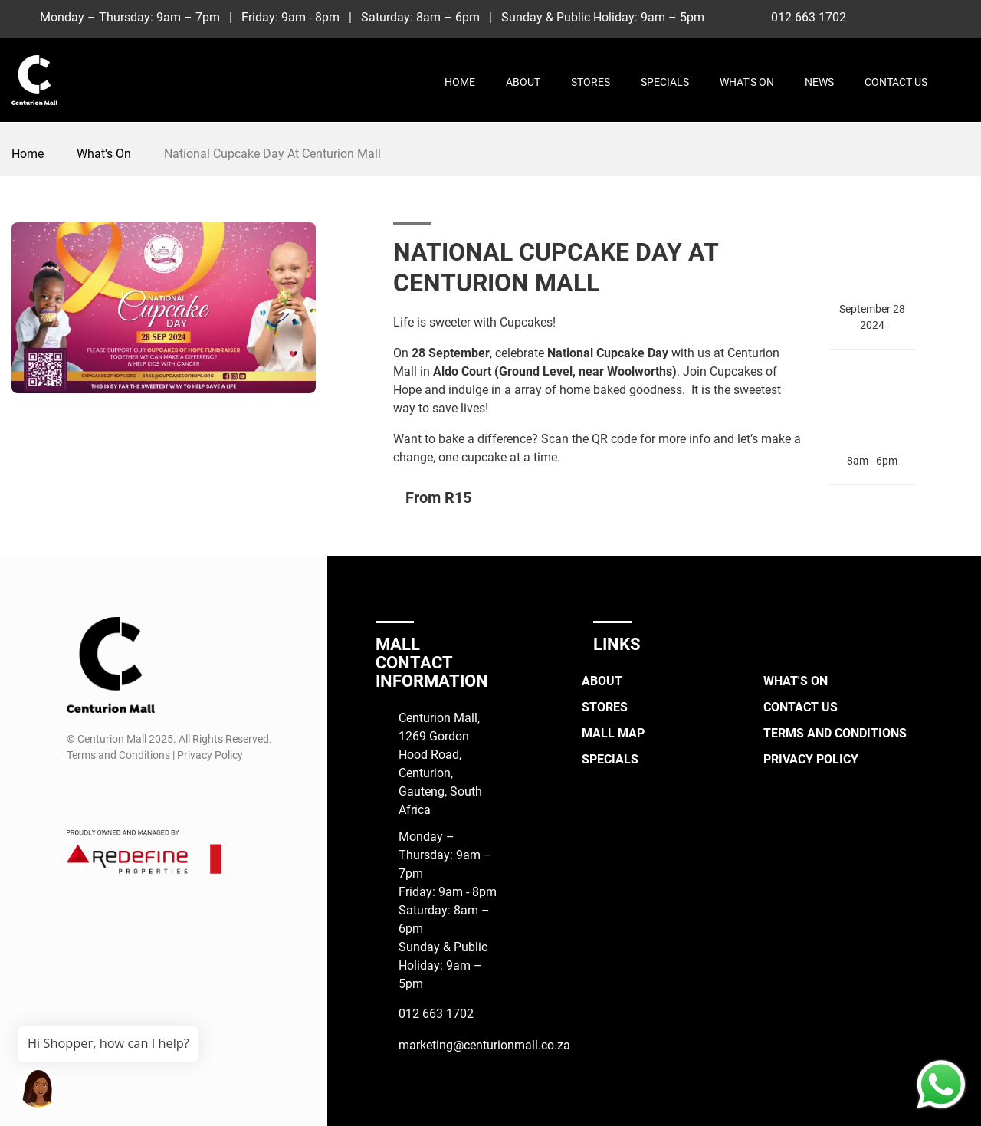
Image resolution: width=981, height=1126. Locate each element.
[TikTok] (930, 17)
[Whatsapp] (959, 17)
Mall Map (613, 733)
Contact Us (896, 82)
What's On (747, 82)
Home (460, 82)
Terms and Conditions (835, 733)
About (523, 82)
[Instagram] (902, 17)
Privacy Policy (810, 759)
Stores (590, 82)
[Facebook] (874, 17)
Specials (665, 82)
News (819, 82)
